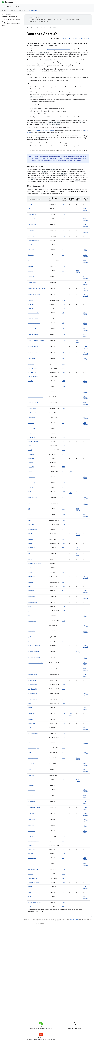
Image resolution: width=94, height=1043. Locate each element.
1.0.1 (63, 699)
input (29, 520)
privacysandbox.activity (34, 645)
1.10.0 (63, 214)
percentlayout (32, 621)
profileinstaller (32, 680)
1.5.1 (63, 896)
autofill (30, 245)
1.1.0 (63, 230)
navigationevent (32, 602)
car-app (30, 271)
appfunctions (32, 224)
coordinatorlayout (33, 376)
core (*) (30, 381)
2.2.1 (63, 368)
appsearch (31, 230)
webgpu (30, 886)
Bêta (82, 38)
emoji (29, 445)
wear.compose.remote (34, 864)
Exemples (22, 10)
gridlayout (31, 487)
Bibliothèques (56, 27)
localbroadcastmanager (34, 563)
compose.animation (33, 313)
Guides (13, 10)
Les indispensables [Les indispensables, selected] (22, 2)
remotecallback (32, 693)
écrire (29, 515)
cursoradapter (32, 408)
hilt (29, 509)
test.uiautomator (33, 758)
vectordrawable (32, 837)
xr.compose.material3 (34, 807)
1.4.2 (63, 458)
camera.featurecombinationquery (37, 288)
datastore (31, 423)
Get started (6, 6)
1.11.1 (63, 313)
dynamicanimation (33, 441)
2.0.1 (63, 582)
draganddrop (32, 433)
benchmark (31, 249)
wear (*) (30, 853)
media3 (30, 572)
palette (30, 611)
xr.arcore (30, 796)
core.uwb (30, 387)
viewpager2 (31, 849)
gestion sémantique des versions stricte (58, 49)
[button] (10, 14)
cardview (30, 300)
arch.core (31, 236)
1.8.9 (63, 462)
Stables (70, 38)
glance (30, 471)
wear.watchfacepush (33, 882)
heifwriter (31, 503)
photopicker (31, 631)
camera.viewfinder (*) (34, 294)
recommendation (32, 684)
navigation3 (31, 596)
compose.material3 (33, 334)
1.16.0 (63, 892)
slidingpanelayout (33, 733)
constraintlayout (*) (33, 368)
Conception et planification (42, 2)
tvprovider (31, 785)
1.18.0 (63, 381)
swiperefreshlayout (33, 748)
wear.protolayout (33, 869)
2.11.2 (63, 907)
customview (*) (32, 413)
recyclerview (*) (32, 689)
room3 (30, 707)
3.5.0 (63, 417)
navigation (31, 590)
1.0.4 (63, 483)
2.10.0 (63, 547)
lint (29, 553)
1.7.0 (63, 271)
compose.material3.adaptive (36, 340)
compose (30, 308)
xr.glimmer (31, 813)
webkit (30, 892)
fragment (30, 462)
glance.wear (31, 477)
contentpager (32, 372)
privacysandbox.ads (33, 651)
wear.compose (32, 858)
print (29, 641)
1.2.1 (63, 423)
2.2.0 (63, 236)
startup (30, 738)
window (30, 896)
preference (31, 637)
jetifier (30, 533)
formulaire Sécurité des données (49, 160)
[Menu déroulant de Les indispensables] (30, 2)
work (29, 907)
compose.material (33, 329)
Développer (60, 2)
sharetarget (31, 723)
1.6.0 (63, 304)
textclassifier (31, 764)
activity (30, 204)
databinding (31, 417)
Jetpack (16, 6)
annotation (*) (32, 214)
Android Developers (32, 27)
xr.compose (31, 801)
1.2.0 (63, 340)
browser (30, 266)
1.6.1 (63, 276)
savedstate (31, 713)
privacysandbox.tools (34, 669)
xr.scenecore (31, 831)
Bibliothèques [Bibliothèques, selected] (33, 10)
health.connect (32, 497)
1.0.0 (63, 300)
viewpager (31, 845)
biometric (31, 255)
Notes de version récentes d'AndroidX (43, 130)
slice (29, 727)
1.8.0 (63, 568)
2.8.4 (63, 703)
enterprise (31, 454)
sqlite (29, 742)
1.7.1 (63, 219)
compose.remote (33, 346)
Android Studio (86, 2)
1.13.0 (63, 204)
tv (29, 780)
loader (30, 559)
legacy (30, 543)
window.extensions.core (34, 902)
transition (31, 775)
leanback (30, 539)
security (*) (31, 719)
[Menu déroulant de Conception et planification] (52, 2)
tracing (30, 769)
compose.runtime (33, 352)
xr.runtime (31, 825)
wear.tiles (30, 874)
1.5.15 (63, 319)
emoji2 (30, 450)
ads (29, 208)
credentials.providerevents (35, 397)
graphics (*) (31, 483)
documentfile (31, 429)
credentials (31, 391)
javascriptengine (32, 529)
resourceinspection (33, 699)
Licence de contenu (74, 919)
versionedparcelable (33, 841)
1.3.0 (63, 245)
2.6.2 (63, 742)
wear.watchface (32, 878)
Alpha (87, 38)
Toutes (64, 38)
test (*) (30, 752)
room (29, 703)
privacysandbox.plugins (34, 657)
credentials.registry (33, 403)
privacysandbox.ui (33, 674)
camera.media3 (32, 282)
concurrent (31, 364)
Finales (76, 38)
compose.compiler (33, 319)
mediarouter (31, 576)
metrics (30, 586)
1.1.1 (63, 471)
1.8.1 (63, 576)
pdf (29, 615)
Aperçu (4, 10)
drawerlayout (31, 437)
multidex (30, 582)
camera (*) (31, 276)
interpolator (31, 525)
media (30, 568)
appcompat (31, 219)
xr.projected (31, 819)
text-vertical (31, 790)
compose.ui (31, 358)
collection (31, 304)
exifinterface (31, 458)
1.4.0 (63, 334)
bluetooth (31, 261)
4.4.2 (63, 467)
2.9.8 (63, 590)
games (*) (31, 467)
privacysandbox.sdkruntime (35, 663)
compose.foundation (34, 323)
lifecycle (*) (31, 547)
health (30, 491)
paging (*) (31, 606)
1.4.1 (63, 249)
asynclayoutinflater (33, 240)
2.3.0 (63, 758)
